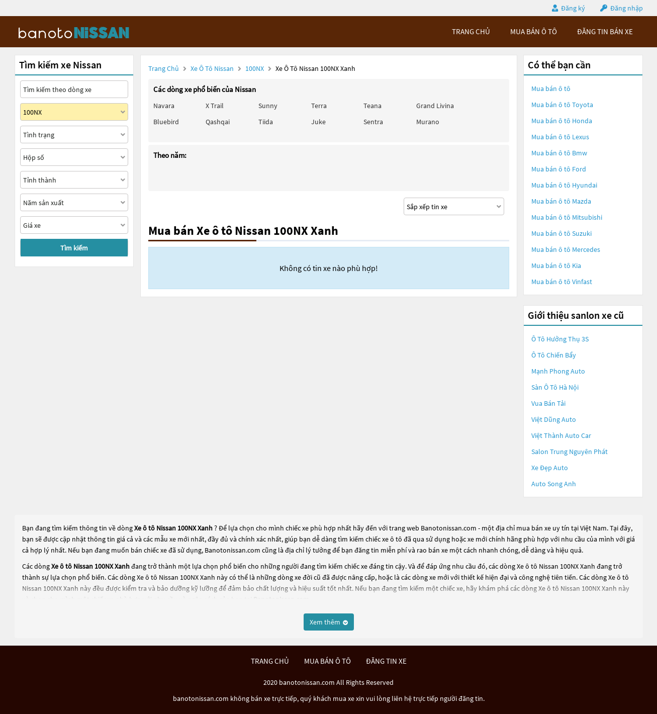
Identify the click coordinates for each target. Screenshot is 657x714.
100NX (255, 68)
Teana (372, 105)
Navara (163, 105)
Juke (318, 121)
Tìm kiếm (74, 247)
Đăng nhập (626, 8)
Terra (319, 105)
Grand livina (435, 105)
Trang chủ (163, 68)
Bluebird (166, 121)
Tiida (265, 121)
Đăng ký (573, 8)
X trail (215, 105)
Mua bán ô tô (551, 88)
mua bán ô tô (533, 31)
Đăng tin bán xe (605, 31)
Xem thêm (329, 622)
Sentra (373, 121)
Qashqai (218, 121)
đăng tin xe (386, 661)
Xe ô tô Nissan (212, 68)
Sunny (267, 105)
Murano (427, 121)
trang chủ (471, 31)
